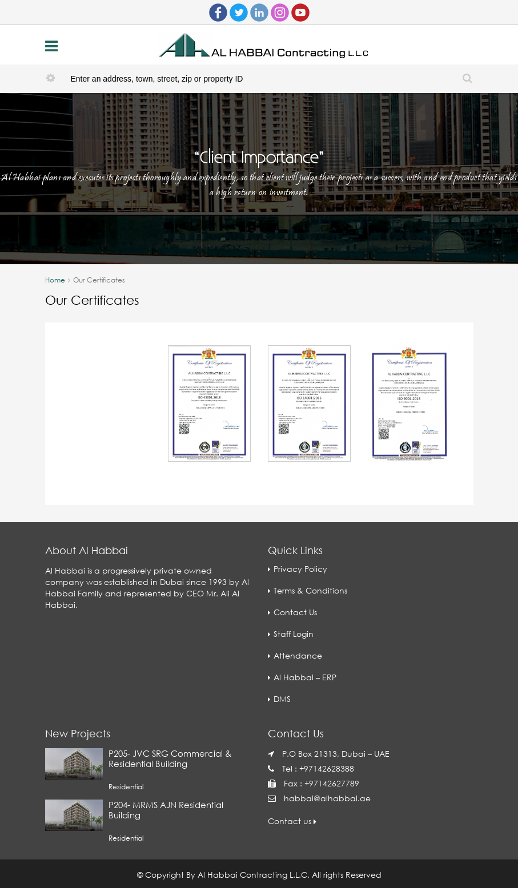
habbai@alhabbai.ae (327, 798)
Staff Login (294, 634)
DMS (282, 699)
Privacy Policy (300, 569)
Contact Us (295, 612)
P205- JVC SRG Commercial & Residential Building (170, 758)
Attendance (298, 655)
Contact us (292, 821)
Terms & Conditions (310, 590)
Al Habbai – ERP (305, 677)
